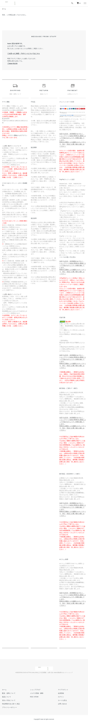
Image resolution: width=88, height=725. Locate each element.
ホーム (4, 9)
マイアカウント (63, 689)
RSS (31, 697)
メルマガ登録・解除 (36, 693)
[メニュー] (85, 3)
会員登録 (61, 693)
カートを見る (62, 700)
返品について (6, 697)
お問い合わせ (62, 704)
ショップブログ (35, 689)
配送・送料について (8, 693)
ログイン (61, 697)
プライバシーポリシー (9, 707)
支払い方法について (8, 700)
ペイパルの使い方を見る (67, 257)
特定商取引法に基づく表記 (11, 704)
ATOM (36, 697)
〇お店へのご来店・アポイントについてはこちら (23, 53)
